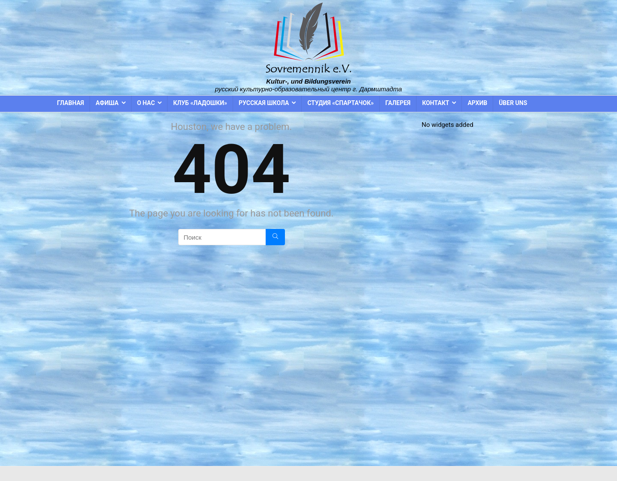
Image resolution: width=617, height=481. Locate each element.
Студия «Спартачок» (340, 102)
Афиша (107, 102)
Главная (70, 102)
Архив (477, 102)
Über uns (513, 102)
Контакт (435, 102)
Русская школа (264, 102)
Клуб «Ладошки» (200, 102)
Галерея (397, 102)
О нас (146, 102)
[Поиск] (275, 237)
